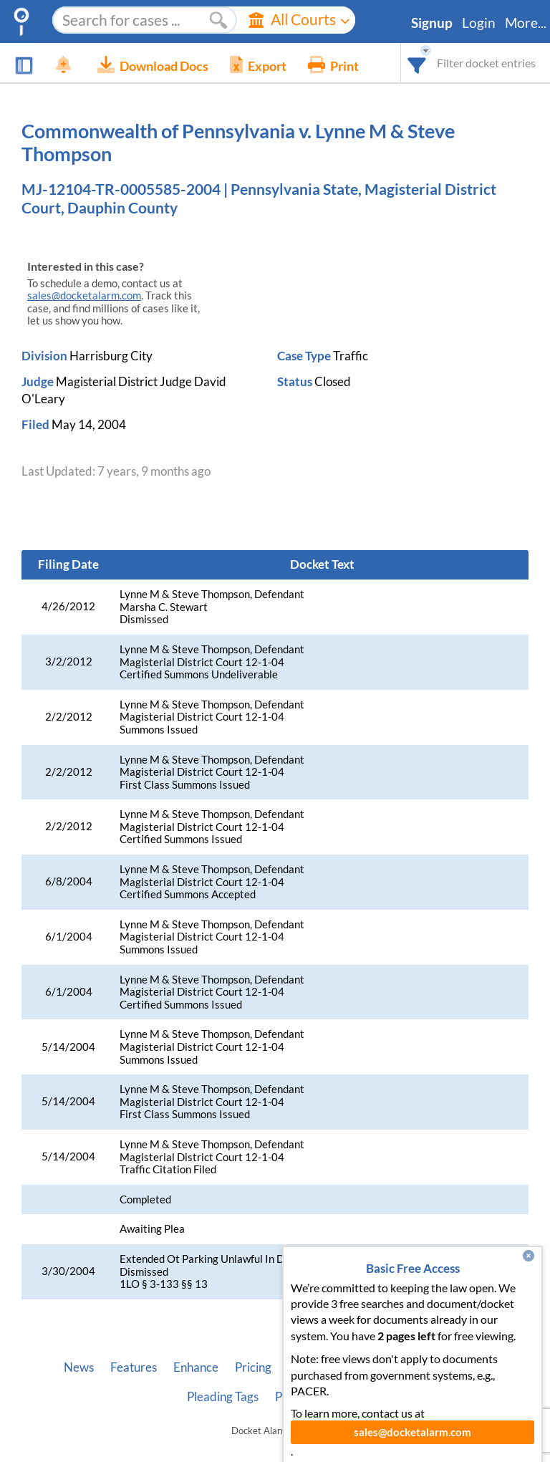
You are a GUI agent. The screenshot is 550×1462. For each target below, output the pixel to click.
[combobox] (417, 62)
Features (133, 1367)
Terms (348, 1397)
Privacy (295, 1397)
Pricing (253, 1367)
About (304, 1367)
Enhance (195, 1367)
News (79, 1367)
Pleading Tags (223, 1397)
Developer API (376, 1367)
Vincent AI (458, 1367)
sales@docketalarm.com (84, 295)
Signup (432, 23)
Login (479, 23)
